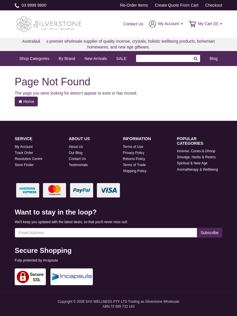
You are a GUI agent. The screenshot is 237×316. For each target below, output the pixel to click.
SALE (121, 58)
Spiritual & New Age (192, 163)
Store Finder (24, 165)
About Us (76, 147)
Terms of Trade (134, 165)
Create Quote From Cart (176, 5)
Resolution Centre (28, 159)
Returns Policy (134, 159)
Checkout (213, 5)
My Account (24, 147)
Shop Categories (34, 58)
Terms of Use (133, 147)
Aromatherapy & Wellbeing (197, 170)
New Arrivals (95, 58)
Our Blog (75, 153)
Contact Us (133, 24)
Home (26, 101)
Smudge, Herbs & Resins (196, 157)
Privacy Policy (133, 153)
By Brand (67, 58)
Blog (214, 58)
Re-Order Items (134, 5)
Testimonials (78, 165)
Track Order (24, 153)
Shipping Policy (134, 171)
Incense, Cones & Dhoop (196, 151)
